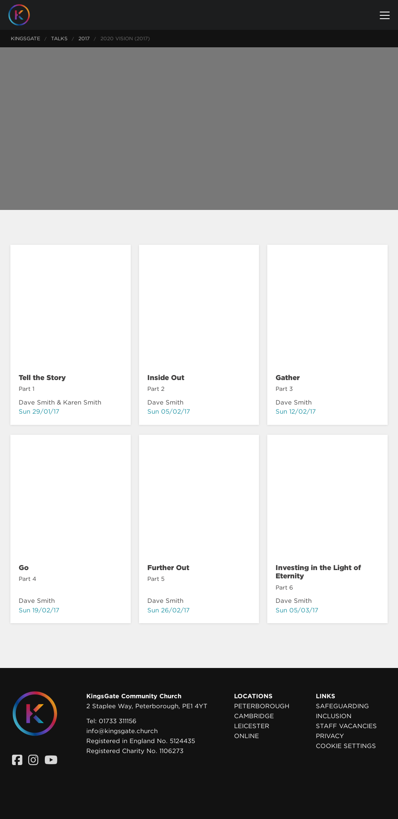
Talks (59, 38)
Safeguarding (342, 706)
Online (246, 736)
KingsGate (25, 38)
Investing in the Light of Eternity (318, 571)
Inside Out (165, 377)
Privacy (330, 736)
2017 (84, 38)
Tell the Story (42, 377)
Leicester (251, 726)
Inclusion (334, 716)
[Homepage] (25, 15)
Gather (288, 377)
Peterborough (261, 706)
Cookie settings (346, 746)
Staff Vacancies (346, 726)
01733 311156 (118, 721)
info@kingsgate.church (122, 731)
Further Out (168, 567)
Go (24, 567)
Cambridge (254, 716)
